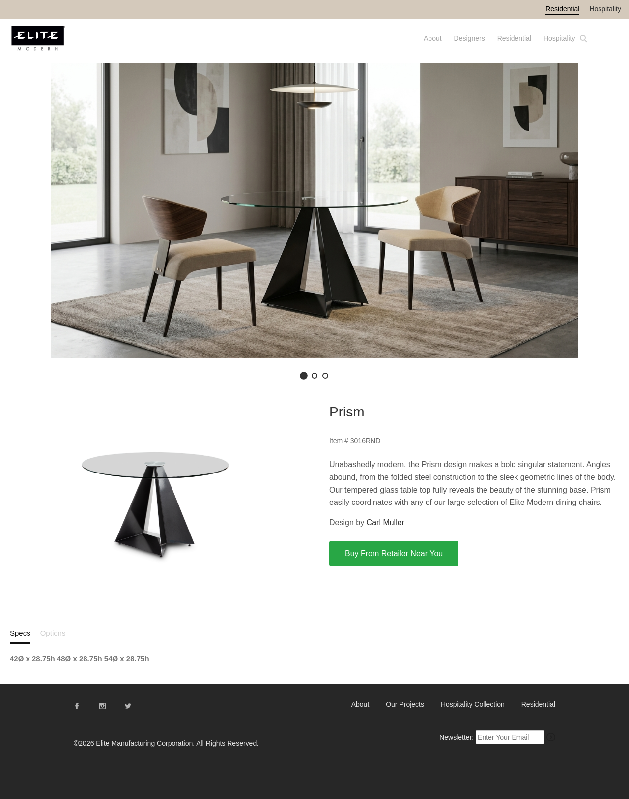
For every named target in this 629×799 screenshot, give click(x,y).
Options (53, 633)
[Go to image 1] (304, 376)
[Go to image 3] (325, 376)
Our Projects (405, 704)
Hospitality (605, 9)
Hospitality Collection (473, 704)
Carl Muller (385, 522)
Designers (469, 38)
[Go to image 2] (314, 376)
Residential (562, 9)
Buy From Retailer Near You (394, 553)
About (433, 38)
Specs (20, 633)
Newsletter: (456, 737)
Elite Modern (50, 42)
